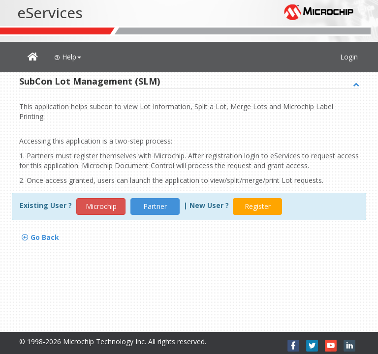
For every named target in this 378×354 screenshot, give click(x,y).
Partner (155, 206)
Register (258, 206)
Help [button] (68, 56)
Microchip (101, 206)
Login (349, 56)
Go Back (40, 237)
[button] (32, 57)
